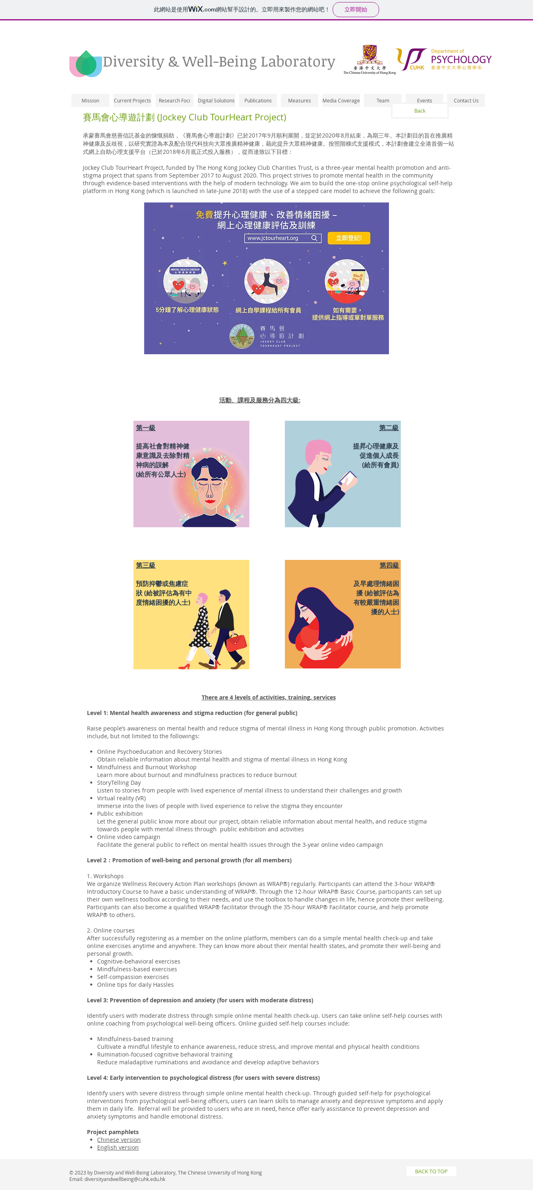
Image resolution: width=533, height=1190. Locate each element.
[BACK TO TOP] (431, 1171)
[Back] (420, 110)
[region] (191, 478)
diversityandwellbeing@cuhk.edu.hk (124, 1179)
